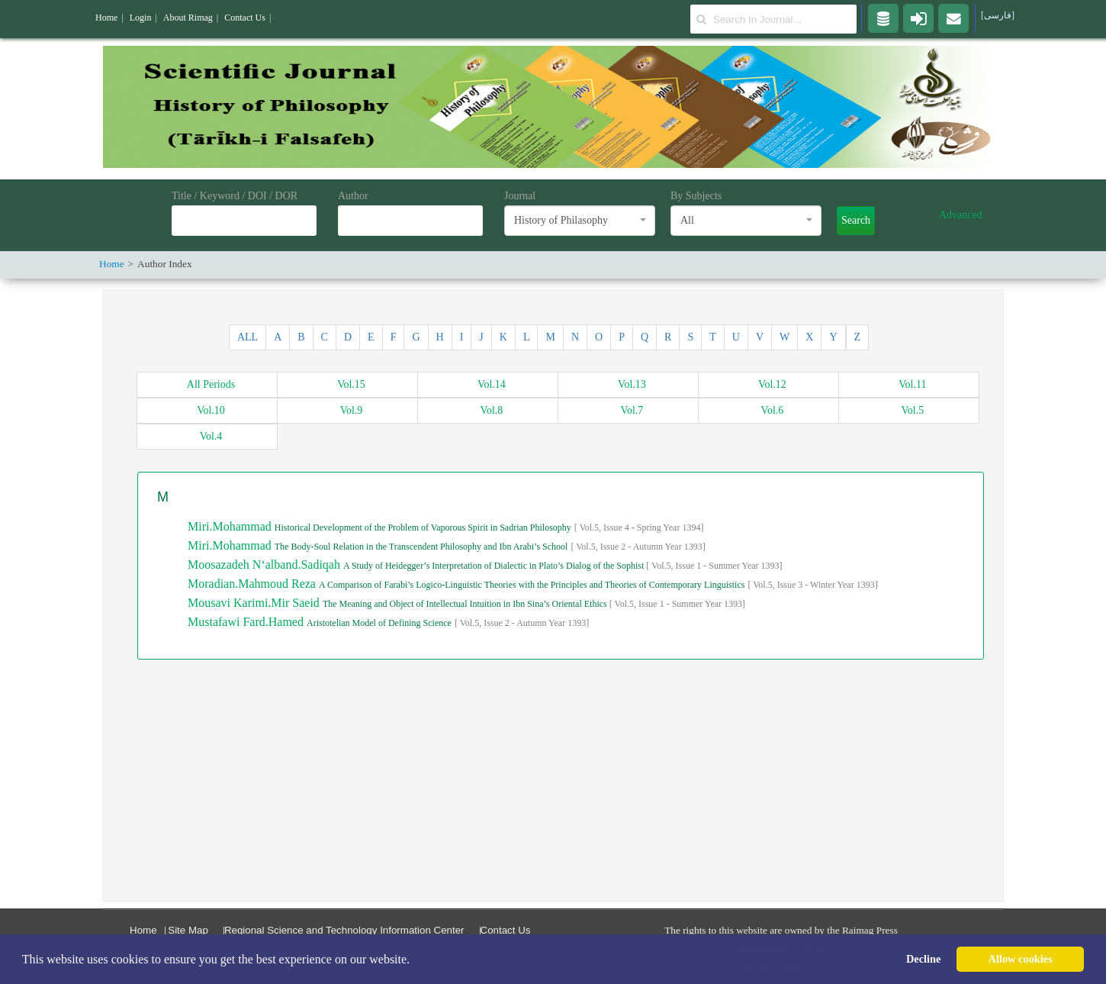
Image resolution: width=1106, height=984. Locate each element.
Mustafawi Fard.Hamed (247, 621)
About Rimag (188, 17)
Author (353, 196)
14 (491, 384)
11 (912, 384)
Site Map (188, 930)
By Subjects (696, 196)
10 (211, 410)
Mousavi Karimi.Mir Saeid (255, 602)
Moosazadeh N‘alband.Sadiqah (265, 564)
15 (351, 384)
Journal (519, 196)
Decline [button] (923, 959)
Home (143, 930)
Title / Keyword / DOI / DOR (234, 196)
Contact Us (506, 930)
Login (141, 17)
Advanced (960, 215)
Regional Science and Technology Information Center (344, 930)
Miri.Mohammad (231, 526)
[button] (415, 960)
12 (772, 384)
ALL (247, 337)
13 (632, 384)
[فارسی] (997, 15)
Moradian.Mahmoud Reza (253, 583)
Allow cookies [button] (1021, 959)
